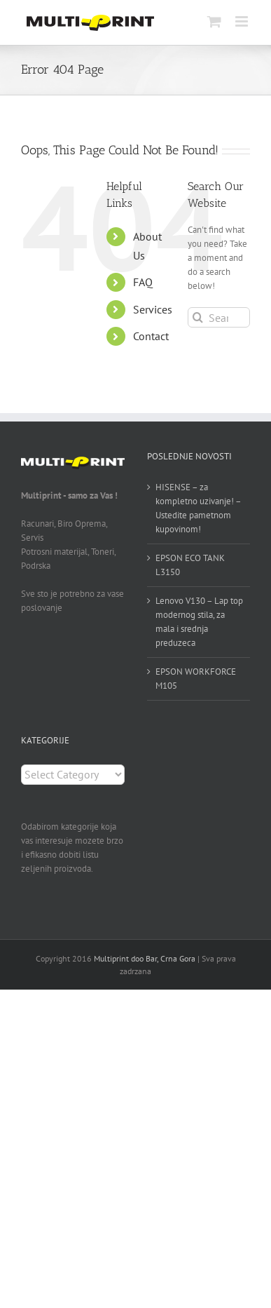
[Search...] (219, 317)
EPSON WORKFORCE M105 (195, 679)
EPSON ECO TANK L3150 (190, 565)
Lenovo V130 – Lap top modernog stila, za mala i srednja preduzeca (199, 622)
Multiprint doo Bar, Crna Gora (144, 958)
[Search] (198, 317)
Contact (151, 336)
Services (152, 309)
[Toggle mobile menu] (242, 21)
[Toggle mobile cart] (214, 21)
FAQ (143, 282)
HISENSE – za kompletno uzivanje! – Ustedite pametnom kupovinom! (198, 508)
